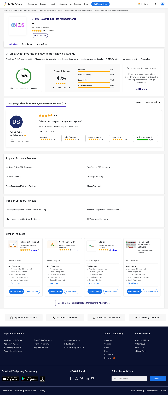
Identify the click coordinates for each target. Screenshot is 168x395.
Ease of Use (83, 80)
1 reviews (74, 250)
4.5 (112, 69)
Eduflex (102, 242)
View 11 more (15, 283)
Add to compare (32, 291)
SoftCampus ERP (67, 242)
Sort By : (139, 102)
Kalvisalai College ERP (30, 242)
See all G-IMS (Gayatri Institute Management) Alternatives (84, 303)
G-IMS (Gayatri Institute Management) (78, 10)
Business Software (10, 10)
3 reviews (113, 250)
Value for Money (84, 75)
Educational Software (28, 10)
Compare (63, 4)
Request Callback (16, 291)
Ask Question (75, 4)
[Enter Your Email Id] (129, 378)
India (143, 4)
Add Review (141, 89)
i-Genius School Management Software (145, 244)
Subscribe (157, 379)
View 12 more (133, 283)
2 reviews (34, 250)
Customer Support (85, 85)
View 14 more (94, 283)
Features (81, 69)
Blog (86, 4)
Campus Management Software (50, 10)
